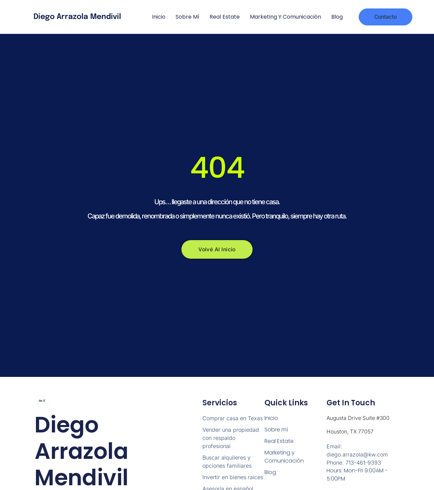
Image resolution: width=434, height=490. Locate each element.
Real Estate (225, 17)
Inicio (158, 17)
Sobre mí (187, 17)
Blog (337, 17)
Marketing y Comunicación (285, 17)
